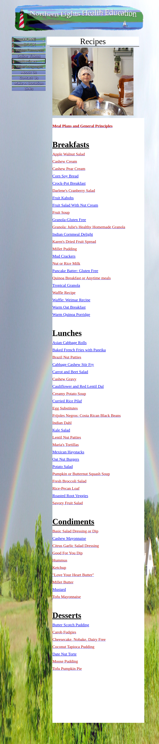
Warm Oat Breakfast (69, 307)
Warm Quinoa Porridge (71, 314)
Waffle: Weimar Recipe (71, 300)
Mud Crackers (64, 256)
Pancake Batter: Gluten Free (75, 271)
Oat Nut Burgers (65, 459)
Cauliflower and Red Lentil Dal (78, 386)
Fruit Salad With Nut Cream (75, 205)
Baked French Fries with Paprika (79, 350)
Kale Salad (61, 430)
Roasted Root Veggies (70, 495)
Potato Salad (62, 466)
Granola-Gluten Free (69, 219)
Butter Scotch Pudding (70, 625)
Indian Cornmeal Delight (72, 234)
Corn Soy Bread (65, 176)
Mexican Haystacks (68, 452)
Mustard (59, 589)
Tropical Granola (66, 285)
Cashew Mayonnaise (69, 538)
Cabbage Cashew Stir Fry (73, 364)
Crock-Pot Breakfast (69, 183)
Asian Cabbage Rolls (69, 342)
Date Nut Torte (64, 654)
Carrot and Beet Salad (70, 372)
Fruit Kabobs (63, 198)
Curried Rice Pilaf (67, 401)
